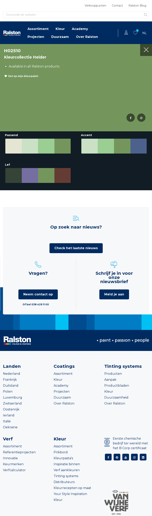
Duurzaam (60, 37)
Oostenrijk (11, 409)
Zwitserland (12, 403)
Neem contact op (38, 294)
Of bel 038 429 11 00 (36, 304)
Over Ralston (87, 37)
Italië (7, 421)
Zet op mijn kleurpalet (23, 76)
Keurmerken (13, 464)
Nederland (11, 374)
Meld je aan (114, 294)
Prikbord (61, 452)
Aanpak (110, 379)
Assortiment (38, 29)
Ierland (8, 415)
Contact (117, 5)
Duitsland (10, 385)
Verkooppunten (95, 5)
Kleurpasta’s (63, 458)
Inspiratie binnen (67, 464)
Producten (113, 374)
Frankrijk (10, 379)
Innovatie (10, 458)
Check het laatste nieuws (76, 248)
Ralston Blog (137, 5)
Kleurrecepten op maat (72, 488)
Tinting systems (66, 476)
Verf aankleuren (67, 470)
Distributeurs (64, 482)
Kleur (60, 29)
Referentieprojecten (19, 452)
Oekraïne (10, 427)
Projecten (36, 37)
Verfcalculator (14, 470)
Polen (7, 391)
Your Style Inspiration (70, 494)
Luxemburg (12, 397)
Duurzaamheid (116, 397)
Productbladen (116, 385)
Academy (80, 29)
